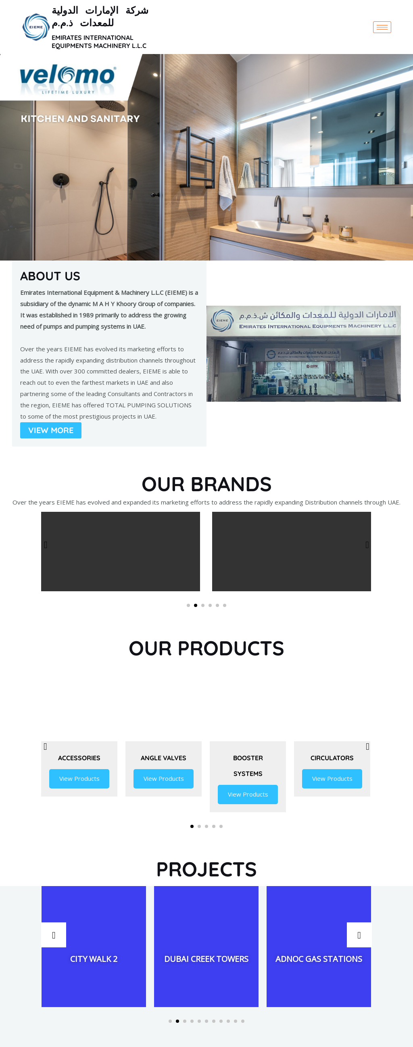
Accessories (79, 757)
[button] (188, 605)
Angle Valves (163, 757)
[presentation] (45, 544)
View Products (79, 778)
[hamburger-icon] (382, 27)
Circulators (332, 757)
